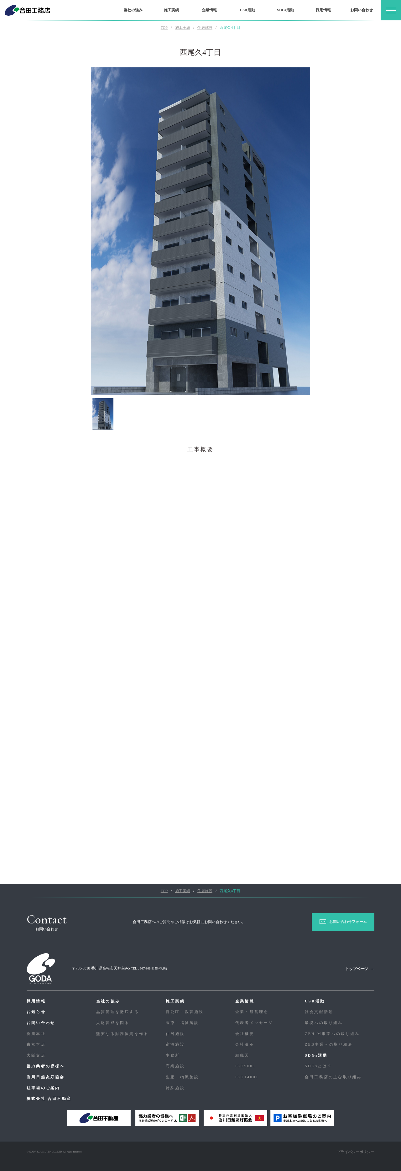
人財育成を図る (112, 1023)
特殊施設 (175, 1088)
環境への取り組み (324, 1023)
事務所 (173, 1055)
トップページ (356, 969)
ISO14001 (247, 1077)
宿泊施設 (175, 1044)
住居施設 (175, 1034)
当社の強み (133, 10)
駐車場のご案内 (43, 1088)
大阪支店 (36, 1055)
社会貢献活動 (319, 1012)
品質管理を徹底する (117, 1012)
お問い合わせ (361, 10)
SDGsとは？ (318, 1066)
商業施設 (175, 1066)
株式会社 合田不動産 (49, 1098)
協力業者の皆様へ (46, 1066)
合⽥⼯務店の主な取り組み (333, 1077)
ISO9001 (245, 1066)
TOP (164, 27)
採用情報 (323, 10)
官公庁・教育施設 (185, 1012)
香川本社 (36, 1034)
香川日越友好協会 (46, 1077)
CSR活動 (247, 10)
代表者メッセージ (254, 1023)
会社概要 (244, 1034)
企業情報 (209, 10)
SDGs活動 (285, 10)
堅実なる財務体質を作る (122, 1034)
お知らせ (36, 1012)
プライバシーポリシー (355, 1152)
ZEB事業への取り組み (329, 1044)
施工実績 (171, 10)
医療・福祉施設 (182, 1023)
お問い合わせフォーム (348, 921)
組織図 (242, 1055)
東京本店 (36, 1044)
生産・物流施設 (182, 1077)
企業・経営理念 (251, 1012)
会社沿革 (244, 1044)
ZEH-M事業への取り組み (332, 1034)
